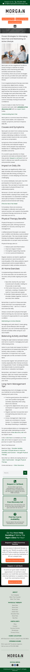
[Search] (25, 473)
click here (9, 438)
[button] (15, 26)
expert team (21, 109)
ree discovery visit (18, 432)
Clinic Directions (19, 465)
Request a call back (16, 158)
